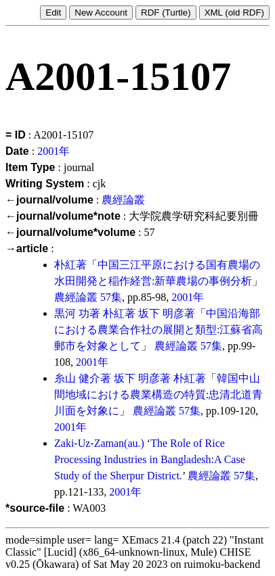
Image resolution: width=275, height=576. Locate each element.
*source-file (34, 508)
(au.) (134, 443)
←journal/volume (49, 200)
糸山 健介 (77, 378)
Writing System (44, 183)
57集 (111, 297)
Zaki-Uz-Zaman (89, 443)
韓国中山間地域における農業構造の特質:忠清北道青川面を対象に (158, 394)
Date (17, 151)
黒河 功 (71, 313)
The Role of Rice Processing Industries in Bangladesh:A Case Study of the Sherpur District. (149, 459)
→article (26, 248)
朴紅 (65, 264)
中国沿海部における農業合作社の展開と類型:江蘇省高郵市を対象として (158, 330)
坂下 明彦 (161, 313)
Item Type (30, 167)
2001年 (53, 151)
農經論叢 (123, 200)
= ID (15, 135)
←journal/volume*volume (70, 232)
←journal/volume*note (63, 216)
